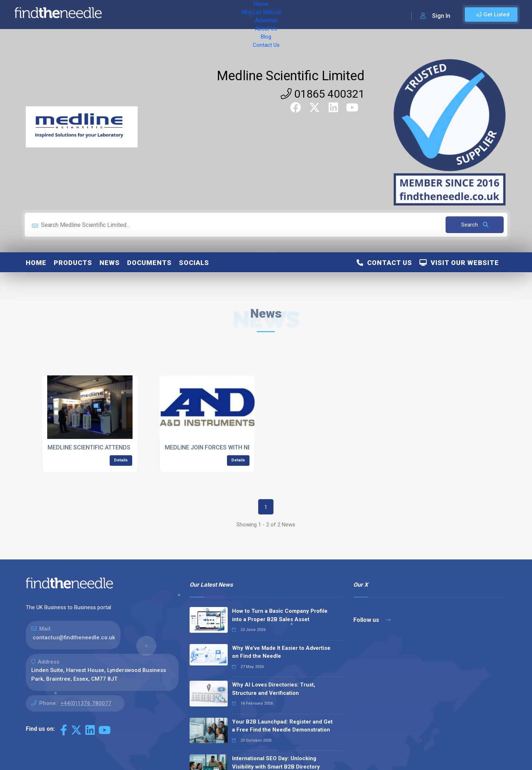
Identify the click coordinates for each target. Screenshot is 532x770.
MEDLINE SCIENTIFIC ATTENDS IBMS (97, 447)
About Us (239, 14)
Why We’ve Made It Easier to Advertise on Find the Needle (281, 652)
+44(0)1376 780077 (85, 703)
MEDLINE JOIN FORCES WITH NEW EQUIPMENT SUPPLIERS (243, 447)
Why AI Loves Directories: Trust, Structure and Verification (273, 688)
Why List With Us (165, 14)
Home (128, 14)
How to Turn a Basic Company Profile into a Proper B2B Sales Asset (280, 615)
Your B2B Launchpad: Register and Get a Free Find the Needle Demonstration (282, 725)
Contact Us (293, 14)
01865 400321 (323, 93)
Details (121, 460)
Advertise (207, 14)
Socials (194, 262)
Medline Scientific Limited (291, 75)
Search (474, 224)
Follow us (372, 619)
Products (73, 262)
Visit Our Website (459, 262)
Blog (265, 14)
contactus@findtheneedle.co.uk (74, 637)
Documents (149, 262)
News (110, 262)
